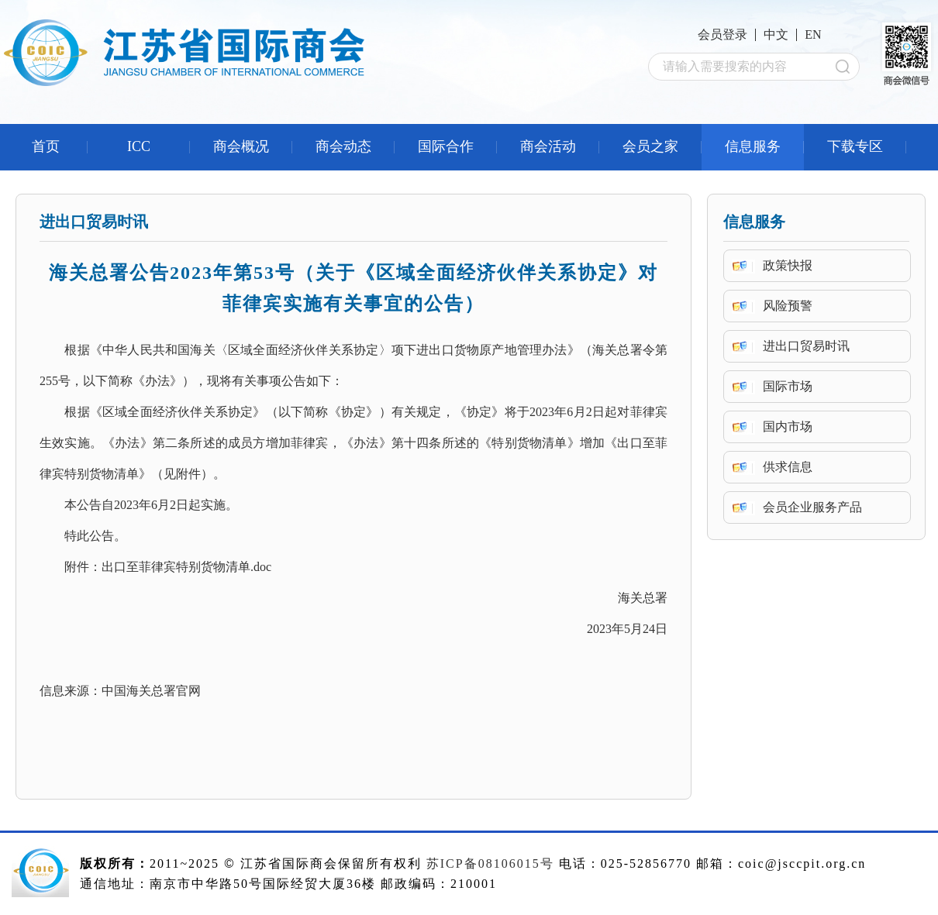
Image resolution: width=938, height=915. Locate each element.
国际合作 (446, 146)
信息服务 (753, 146)
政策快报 (787, 265)
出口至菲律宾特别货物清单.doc (186, 566)
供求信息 (787, 466)
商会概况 (241, 146)
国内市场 (787, 426)
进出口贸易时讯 (806, 346)
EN (813, 34)
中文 (776, 34)
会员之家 (650, 146)
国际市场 (787, 386)
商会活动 (548, 146)
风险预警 (787, 305)
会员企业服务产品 (812, 507)
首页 (46, 146)
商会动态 (343, 146)
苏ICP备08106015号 (490, 863)
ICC (138, 146)
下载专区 (855, 146)
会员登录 (722, 34)
